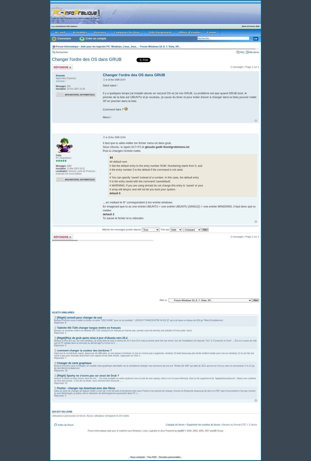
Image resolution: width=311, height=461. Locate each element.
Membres (254, 52)
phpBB (181, 431)
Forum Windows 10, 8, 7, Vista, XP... (160, 46)
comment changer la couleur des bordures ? (84, 350)
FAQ (242, 52)
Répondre (62, 67)
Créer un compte (96, 38)
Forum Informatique (67, 46)
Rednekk (60, 75)
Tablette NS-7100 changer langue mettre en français (89, 327)
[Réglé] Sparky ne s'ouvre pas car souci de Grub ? (88, 375)
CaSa (58, 155)
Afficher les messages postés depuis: (130, 229)
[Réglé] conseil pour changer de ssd (79, 317)
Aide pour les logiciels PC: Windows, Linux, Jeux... (109, 46)
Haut (256, 121)
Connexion (64, 38)
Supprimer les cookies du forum (203, 424)
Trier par (171, 229)
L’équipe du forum (175, 424)
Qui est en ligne (62, 411)
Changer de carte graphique (74, 363)
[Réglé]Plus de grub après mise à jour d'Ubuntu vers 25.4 (92, 338)
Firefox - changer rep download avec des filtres (86, 388)
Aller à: (163, 300)
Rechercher (62, 52)
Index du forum (66, 425)
